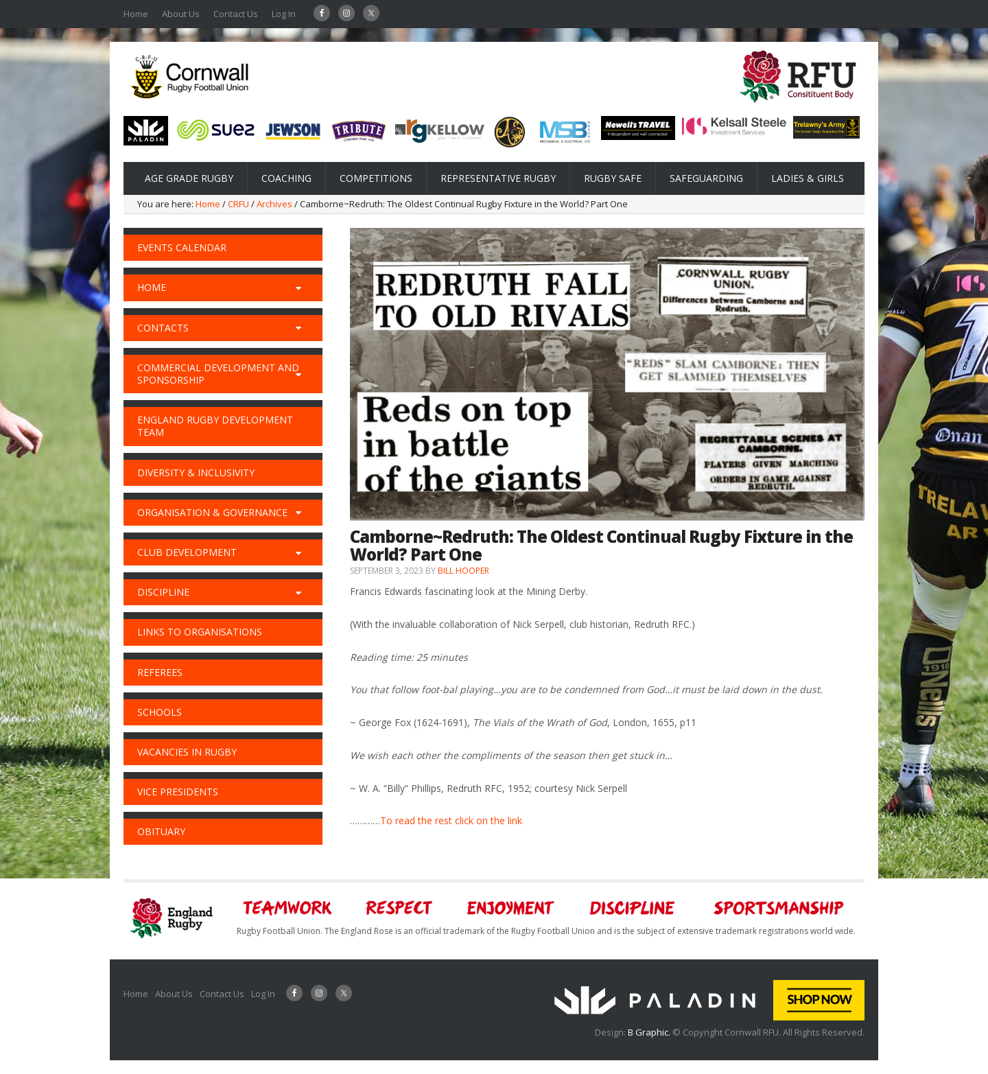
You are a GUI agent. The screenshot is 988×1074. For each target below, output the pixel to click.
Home (136, 14)
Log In (284, 14)
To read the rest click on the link (451, 820)
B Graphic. (650, 1032)
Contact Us (235, 14)
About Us (181, 14)
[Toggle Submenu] (298, 288)
